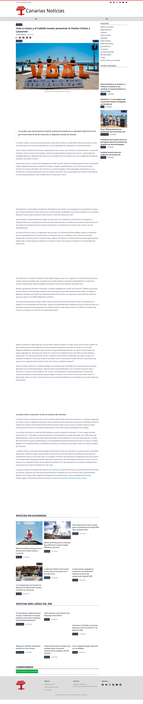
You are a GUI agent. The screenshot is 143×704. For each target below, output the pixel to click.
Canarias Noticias (21, 34)
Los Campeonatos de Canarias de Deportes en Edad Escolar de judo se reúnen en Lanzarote (28, 587)
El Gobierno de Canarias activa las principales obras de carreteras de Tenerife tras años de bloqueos (113, 142)
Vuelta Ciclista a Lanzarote (110, 60)
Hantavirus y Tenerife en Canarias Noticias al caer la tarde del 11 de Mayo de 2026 (85, 627)
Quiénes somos (49, 684)
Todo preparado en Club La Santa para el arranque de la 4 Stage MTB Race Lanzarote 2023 (85, 527)
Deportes (19, 557)
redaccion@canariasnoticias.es (87, 686)
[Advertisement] (57, 113)
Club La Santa (105, 35)
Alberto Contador (106, 27)
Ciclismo (103, 32)
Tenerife (75, 652)
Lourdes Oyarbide (107, 52)
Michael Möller (106, 55)
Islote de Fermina (107, 44)
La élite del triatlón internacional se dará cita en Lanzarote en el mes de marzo (56, 571)
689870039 (83, 684)
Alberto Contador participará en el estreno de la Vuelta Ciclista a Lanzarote (29, 550)
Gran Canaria (20, 624)
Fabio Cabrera (105, 41)
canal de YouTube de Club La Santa (73, 478)
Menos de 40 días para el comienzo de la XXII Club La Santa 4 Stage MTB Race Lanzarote (57, 545)
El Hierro (46, 619)
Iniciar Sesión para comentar (27, 671)
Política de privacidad (51, 687)
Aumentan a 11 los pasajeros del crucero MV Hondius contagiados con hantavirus (113, 101)
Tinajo (102, 57)
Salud (102, 107)
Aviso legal (47, 690)
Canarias (18, 594)
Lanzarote (19, 25)
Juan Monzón (105, 46)
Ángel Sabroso (105, 30)
